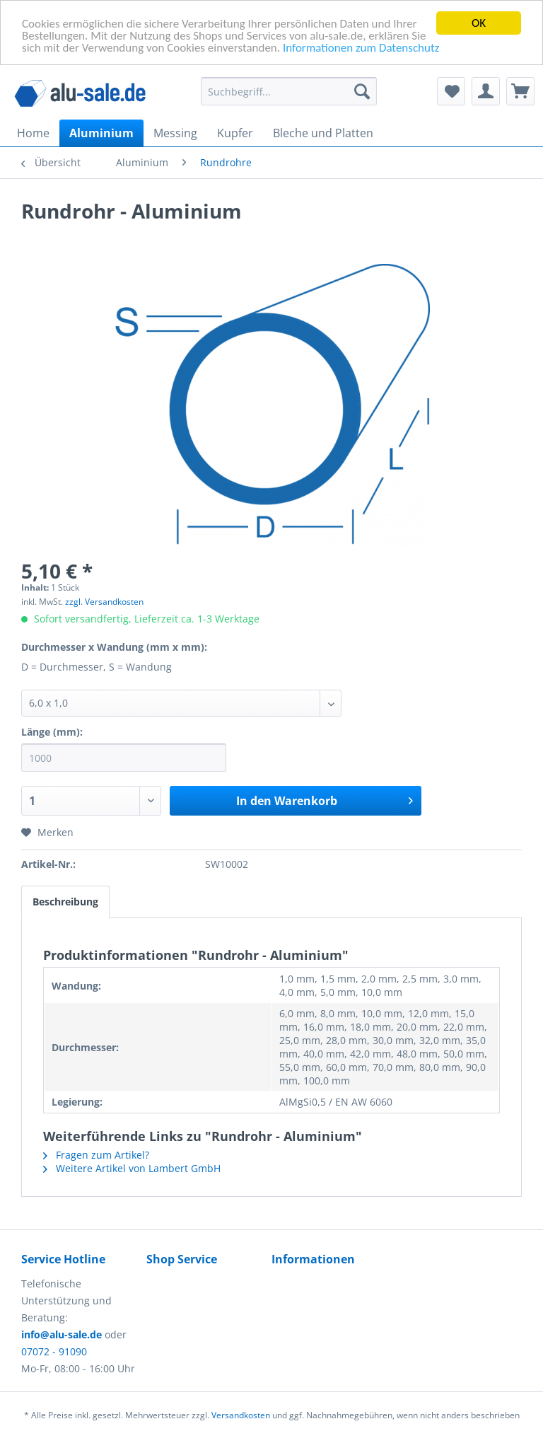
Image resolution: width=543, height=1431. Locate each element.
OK (479, 23)
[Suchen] (362, 91)
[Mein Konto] (486, 91)
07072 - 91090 (54, 1351)
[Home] (33, 133)
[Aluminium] (101, 133)
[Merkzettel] (451, 91)
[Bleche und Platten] (323, 133)
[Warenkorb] (520, 91)
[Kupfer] (235, 133)
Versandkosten (240, 1415)
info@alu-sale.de (61, 1334)
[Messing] (175, 133)
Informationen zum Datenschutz (361, 47)
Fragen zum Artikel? (96, 1154)
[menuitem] (289, 98)
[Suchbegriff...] (289, 91)
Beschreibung (65, 901)
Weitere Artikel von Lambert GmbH (132, 1168)
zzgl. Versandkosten (104, 602)
